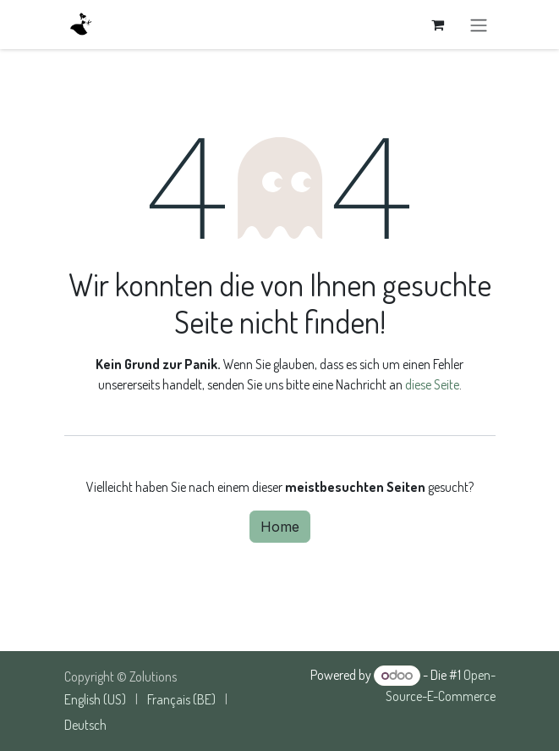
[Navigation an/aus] (479, 24)
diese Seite (432, 384)
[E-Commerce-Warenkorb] (438, 24)
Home (279, 526)
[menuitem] (95, 699)
